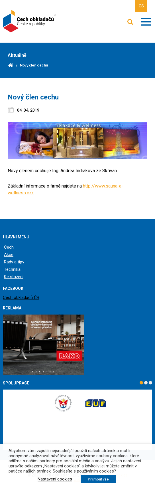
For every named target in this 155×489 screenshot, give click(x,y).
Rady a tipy (14, 262)
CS (141, 6)
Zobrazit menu (146, 22)
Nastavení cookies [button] (55, 479)
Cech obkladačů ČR (21, 297)
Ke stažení (13, 276)
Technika (12, 269)
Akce (8, 254)
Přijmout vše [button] (98, 479)
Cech (9, 247)
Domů (10, 65)
